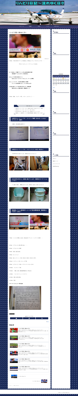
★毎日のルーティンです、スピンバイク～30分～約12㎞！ (25, 110)
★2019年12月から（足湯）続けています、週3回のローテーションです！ (28, 111)
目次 (27, 105)
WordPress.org (56, 166)
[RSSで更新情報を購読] (31, 319)
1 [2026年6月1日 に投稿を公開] (53, 78)
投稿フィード (55, 161)
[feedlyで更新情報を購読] (29, 319)
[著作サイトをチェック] (27, 319)
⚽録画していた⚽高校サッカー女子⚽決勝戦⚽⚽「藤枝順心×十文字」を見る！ (29, 113)
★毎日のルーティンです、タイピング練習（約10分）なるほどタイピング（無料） (29, 108)
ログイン (54, 158)
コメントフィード (56, 163)
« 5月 (54, 87)
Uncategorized (12, 314)
